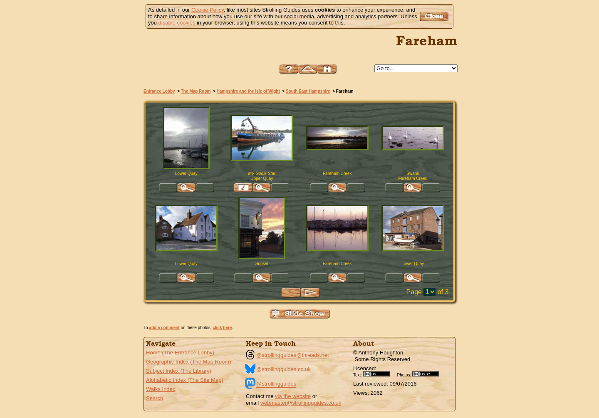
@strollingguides (276, 384)
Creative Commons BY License (379, 373)
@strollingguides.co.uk (283, 369)
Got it (435, 16)
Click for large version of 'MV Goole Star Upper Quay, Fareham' (261, 187)
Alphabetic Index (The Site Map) (184, 380)
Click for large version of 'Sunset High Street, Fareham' (261, 278)
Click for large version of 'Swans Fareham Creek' (412, 187)
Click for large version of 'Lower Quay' (186, 278)
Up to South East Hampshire (307, 69)
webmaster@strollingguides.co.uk (301, 403)
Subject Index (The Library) (178, 371)
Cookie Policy (207, 10)
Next (310, 293)
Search (154, 398)
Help (288, 69)
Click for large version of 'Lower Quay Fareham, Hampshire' (186, 187)
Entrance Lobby (159, 91)
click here (222, 327)
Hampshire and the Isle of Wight (248, 91)
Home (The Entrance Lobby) (180, 352)
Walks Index (160, 389)
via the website (293, 396)
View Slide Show (300, 314)
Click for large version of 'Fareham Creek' (337, 187)
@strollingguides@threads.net (292, 355)
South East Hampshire (308, 91)
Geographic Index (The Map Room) (188, 362)
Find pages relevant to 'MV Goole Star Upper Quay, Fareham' (243, 187)
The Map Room (196, 91)
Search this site (327, 69)
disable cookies (177, 23)
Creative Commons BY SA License (428, 373)
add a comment (164, 327)
